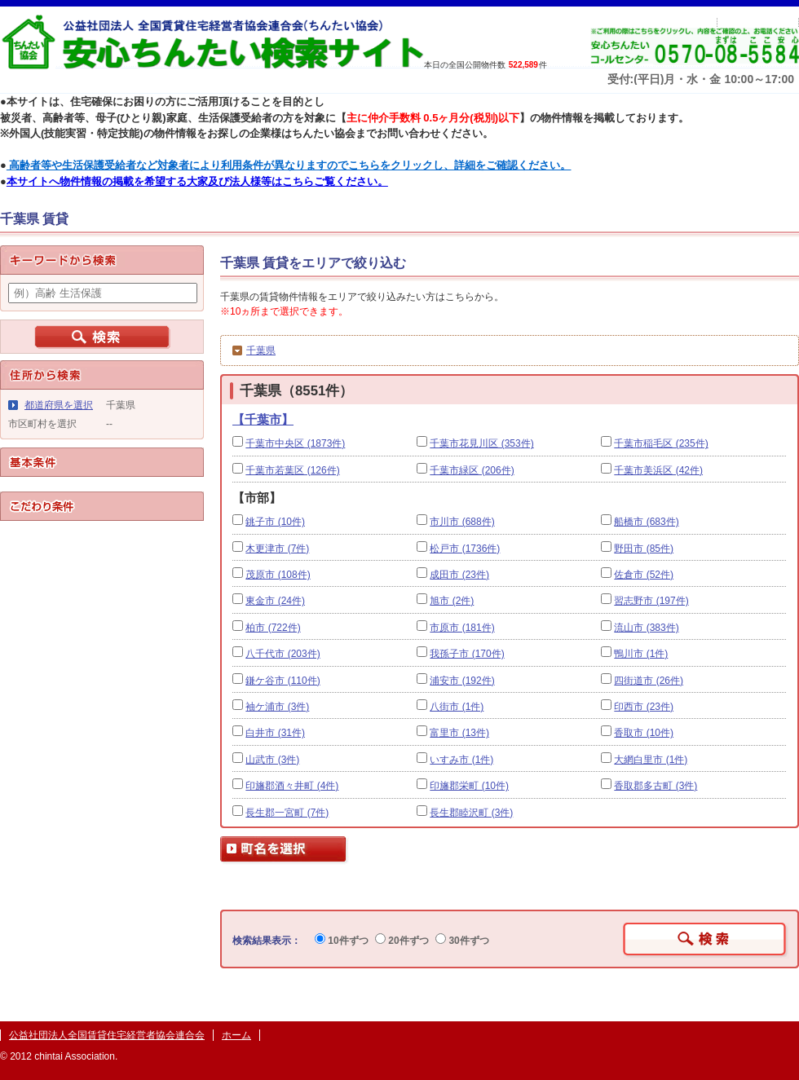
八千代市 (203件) (282, 653)
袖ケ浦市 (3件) (277, 706)
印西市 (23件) (643, 706)
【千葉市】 (263, 419)
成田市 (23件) (459, 574)
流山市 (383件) (646, 627)
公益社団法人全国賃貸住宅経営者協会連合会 (107, 1035)
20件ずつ (402, 940)
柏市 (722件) (272, 627)
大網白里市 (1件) (650, 759)
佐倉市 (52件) (643, 574)
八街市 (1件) (456, 706)
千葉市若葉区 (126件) (292, 470)
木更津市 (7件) (277, 548)
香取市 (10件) (643, 732)
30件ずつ (462, 940)
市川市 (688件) (462, 521)
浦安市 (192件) (462, 680)
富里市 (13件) (459, 732)
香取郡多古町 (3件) (655, 785)
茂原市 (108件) (277, 574)
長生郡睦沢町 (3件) (471, 812)
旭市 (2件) (452, 600)
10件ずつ (342, 940)
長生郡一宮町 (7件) (287, 812)
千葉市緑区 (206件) (472, 470)
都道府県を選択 (58, 405)
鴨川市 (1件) (641, 653)
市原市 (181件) (462, 627)
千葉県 (261, 350)
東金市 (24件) (275, 600)
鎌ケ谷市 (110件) (282, 680)
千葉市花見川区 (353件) (481, 443)
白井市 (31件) (275, 732)
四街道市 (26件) (648, 680)
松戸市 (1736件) (465, 548)
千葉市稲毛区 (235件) (661, 443)
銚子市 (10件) (275, 521)
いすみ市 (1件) (461, 759)
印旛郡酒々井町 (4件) (291, 785)
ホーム (236, 1035)
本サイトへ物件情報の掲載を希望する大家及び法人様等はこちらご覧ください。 (197, 181)
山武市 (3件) (272, 759)
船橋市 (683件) (646, 521)
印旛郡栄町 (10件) (469, 785)
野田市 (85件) (643, 548)
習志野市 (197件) (651, 600)
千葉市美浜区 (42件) (658, 470)
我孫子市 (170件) (467, 653)
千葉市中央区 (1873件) (295, 443)
